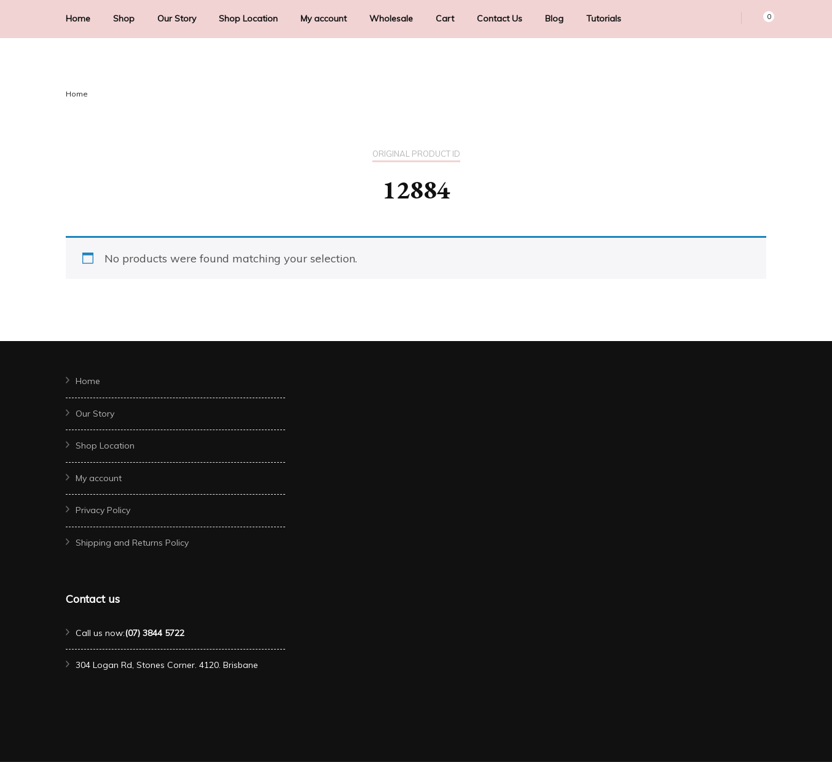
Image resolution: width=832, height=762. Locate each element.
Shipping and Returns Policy (132, 542)
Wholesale (391, 18)
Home (78, 18)
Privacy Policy (103, 510)
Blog (554, 18)
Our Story (176, 18)
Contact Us (499, 18)
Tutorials (603, 18)
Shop (124, 18)
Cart (445, 18)
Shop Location (248, 18)
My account (323, 18)
